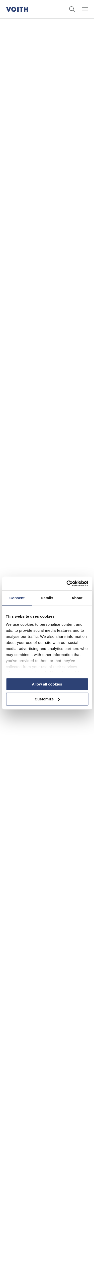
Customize (47, 699)
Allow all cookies (47, 684)
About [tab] (76, 598)
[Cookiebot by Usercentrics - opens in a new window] (67, 583)
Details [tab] (47, 598)
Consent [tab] (17, 598)
